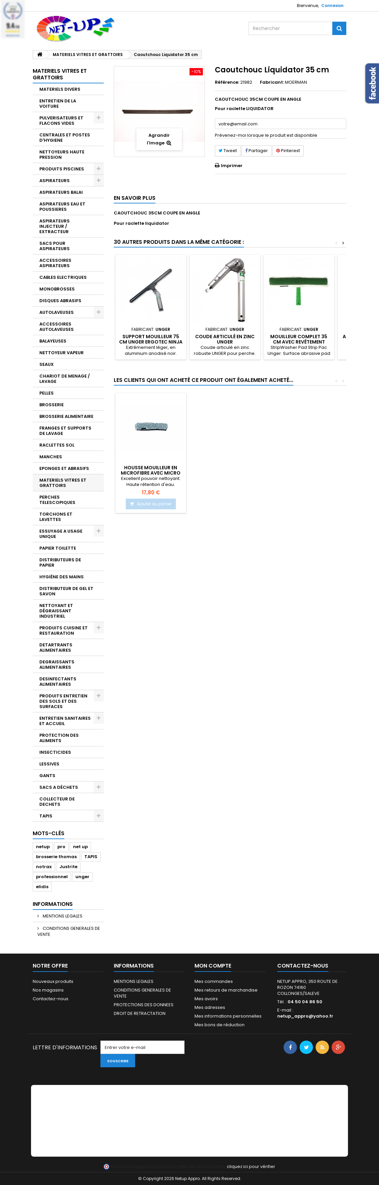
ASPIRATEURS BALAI (61, 192)
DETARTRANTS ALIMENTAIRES (55, 647)
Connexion (332, 5)
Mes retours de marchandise (226, 990)
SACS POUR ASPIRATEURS (54, 246)
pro (61, 846)
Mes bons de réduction (220, 1025)
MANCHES (50, 457)
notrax (44, 866)
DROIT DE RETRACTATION (139, 1013)
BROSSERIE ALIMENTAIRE (66, 416)
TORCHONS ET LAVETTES (55, 517)
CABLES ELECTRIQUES (63, 277)
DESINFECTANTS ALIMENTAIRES (57, 681)
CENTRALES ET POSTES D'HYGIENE (64, 137)
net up (80, 846)
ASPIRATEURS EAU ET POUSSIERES (62, 206)
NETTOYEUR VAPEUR (61, 353)
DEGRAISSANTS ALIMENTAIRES (56, 664)
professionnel (52, 876)
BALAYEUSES (52, 341)
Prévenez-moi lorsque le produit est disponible (266, 135)
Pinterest (288, 150)
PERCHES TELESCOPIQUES (57, 500)
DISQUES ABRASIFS (60, 301)
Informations (53, 904)
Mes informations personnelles (228, 1016)
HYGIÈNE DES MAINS (61, 577)
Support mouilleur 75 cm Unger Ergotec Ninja (150, 339)
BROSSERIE (51, 405)
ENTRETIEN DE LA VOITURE (57, 103)
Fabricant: (272, 82)
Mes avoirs (206, 999)
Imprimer (232, 165)
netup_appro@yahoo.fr (305, 1016)
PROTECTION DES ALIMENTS (59, 738)
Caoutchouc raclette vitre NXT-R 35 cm (150, 470)
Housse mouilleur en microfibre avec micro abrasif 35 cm (225, 473)
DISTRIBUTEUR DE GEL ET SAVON (66, 591)
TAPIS (45, 816)
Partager (256, 150)
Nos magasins (48, 990)
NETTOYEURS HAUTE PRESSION (61, 154)
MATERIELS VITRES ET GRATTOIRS (62, 483)
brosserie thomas (56, 856)
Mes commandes (214, 981)
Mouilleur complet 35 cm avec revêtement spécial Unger (298, 342)
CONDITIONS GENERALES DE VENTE (68, 931)
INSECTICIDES (55, 752)
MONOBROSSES (57, 289)
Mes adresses (210, 1007)
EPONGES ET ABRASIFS (64, 468)
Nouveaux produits (53, 981)
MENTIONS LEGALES (62, 916)
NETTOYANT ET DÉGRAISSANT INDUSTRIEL (56, 610)
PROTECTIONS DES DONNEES (143, 1005)
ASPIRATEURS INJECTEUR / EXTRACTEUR (54, 226)
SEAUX (46, 364)
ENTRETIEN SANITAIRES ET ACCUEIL (65, 721)
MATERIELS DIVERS (59, 89)
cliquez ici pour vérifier (251, 1166)
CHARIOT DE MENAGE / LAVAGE (64, 379)
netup (43, 846)
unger (82, 876)
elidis (42, 886)
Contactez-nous (50, 999)
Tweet (228, 150)
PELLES (46, 393)
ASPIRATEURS (54, 180)
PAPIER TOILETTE (57, 548)
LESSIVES (49, 764)
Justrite (68, 866)
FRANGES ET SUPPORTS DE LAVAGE (65, 431)
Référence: (227, 82)
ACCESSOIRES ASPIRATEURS (55, 263)
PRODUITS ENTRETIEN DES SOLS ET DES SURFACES (63, 701)
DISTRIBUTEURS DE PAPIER (60, 562)
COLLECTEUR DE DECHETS (57, 801)
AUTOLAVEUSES (56, 312)
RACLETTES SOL (56, 445)
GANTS (47, 775)
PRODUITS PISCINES (61, 169)
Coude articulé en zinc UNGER (225, 339)
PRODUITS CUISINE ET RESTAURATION (63, 630)
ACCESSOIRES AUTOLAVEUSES (56, 327)
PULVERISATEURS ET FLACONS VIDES (61, 120)
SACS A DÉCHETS (58, 787)
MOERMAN (296, 82)
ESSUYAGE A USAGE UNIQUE (60, 534)
